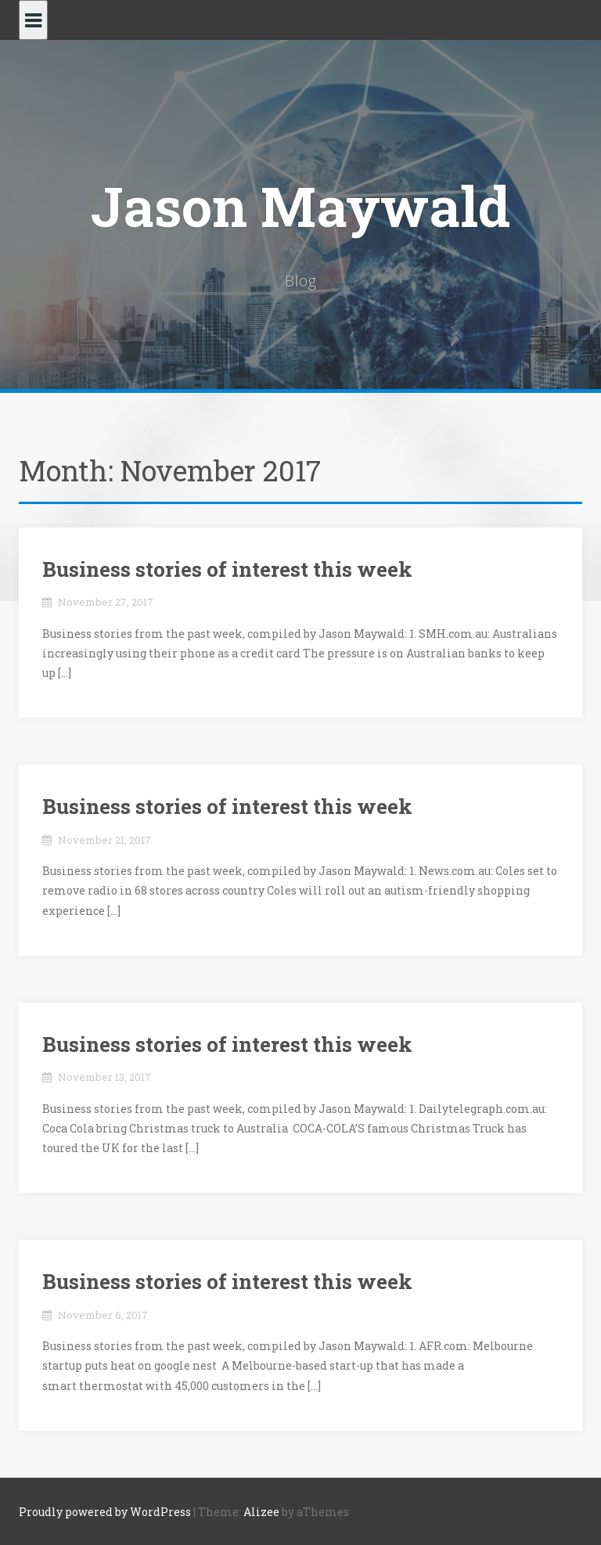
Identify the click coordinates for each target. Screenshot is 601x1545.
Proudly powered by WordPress (105, 1511)
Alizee (261, 1511)
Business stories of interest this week (227, 569)
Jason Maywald (300, 206)
